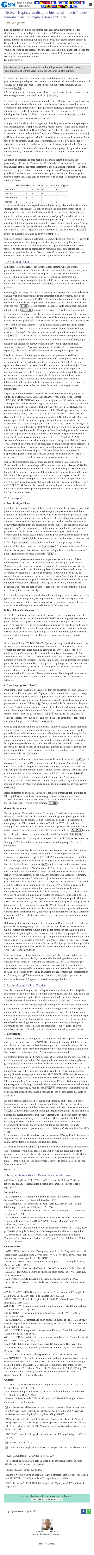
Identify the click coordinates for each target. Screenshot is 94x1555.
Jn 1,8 (84, 133)
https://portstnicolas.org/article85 (20, 1511)
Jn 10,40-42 (41, 1005)
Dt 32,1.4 (48, 721)
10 (9, 1131)
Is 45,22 (52, 803)
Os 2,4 (48, 714)
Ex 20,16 (24, 542)
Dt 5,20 (35, 542)
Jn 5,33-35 (64, 1000)
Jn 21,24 (52, 95)
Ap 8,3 (40, 1464)
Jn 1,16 (16, 1064)
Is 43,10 (79, 773)
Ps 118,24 (76, 830)
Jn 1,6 (18, 88)
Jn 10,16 (47, 284)
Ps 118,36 (72, 838)
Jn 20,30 (71, 114)
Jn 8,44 (8, 328)
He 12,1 (34, 583)
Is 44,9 (32, 753)
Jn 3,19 (28, 321)
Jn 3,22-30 (10, 1000)
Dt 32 (44, 864)
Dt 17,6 (16, 538)
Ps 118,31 (76, 834)
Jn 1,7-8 (50, 1088)
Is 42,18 (9, 787)
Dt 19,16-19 (49, 546)
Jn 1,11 (24, 306)
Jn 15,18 (77, 340)
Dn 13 (50, 554)
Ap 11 (81, 230)
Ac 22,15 (9, 144)
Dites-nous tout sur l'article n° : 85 (47, 1499)
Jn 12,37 (13, 336)
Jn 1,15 (32, 1147)
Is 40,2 (80, 759)
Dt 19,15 (27, 538)
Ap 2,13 (32, 230)
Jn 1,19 (8, 1095)
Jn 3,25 (8, 1111)
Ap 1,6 (80, 212)
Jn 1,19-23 (26, 310)
